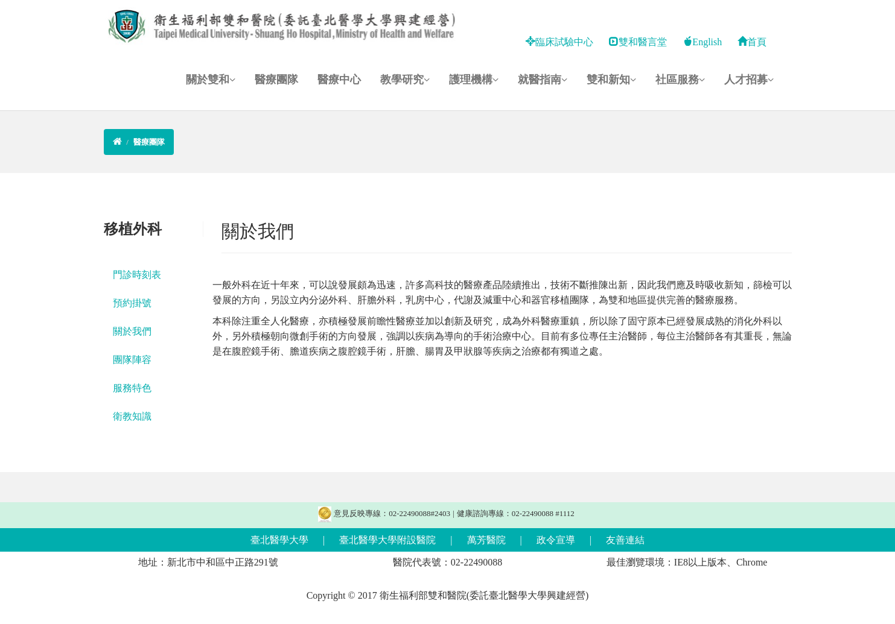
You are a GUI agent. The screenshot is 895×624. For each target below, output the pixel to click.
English (702, 42)
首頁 (751, 42)
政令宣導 (556, 540)
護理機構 (473, 80)
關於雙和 (210, 80)
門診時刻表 (137, 274)
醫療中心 (339, 80)
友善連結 (625, 540)
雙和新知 (611, 80)
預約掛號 (132, 303)
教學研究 (405, 80)
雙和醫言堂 (638, 42)
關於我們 (132, 331)
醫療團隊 (276, 80)
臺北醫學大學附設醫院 (387, 540)
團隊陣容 (132, 360)
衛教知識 (132, 416)
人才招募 (749, 80)
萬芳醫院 (486, 540)
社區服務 (680, 80)
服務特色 (132, 388)
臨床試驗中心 (559, 42)
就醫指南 (542, 80)
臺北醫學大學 (279, 540)
